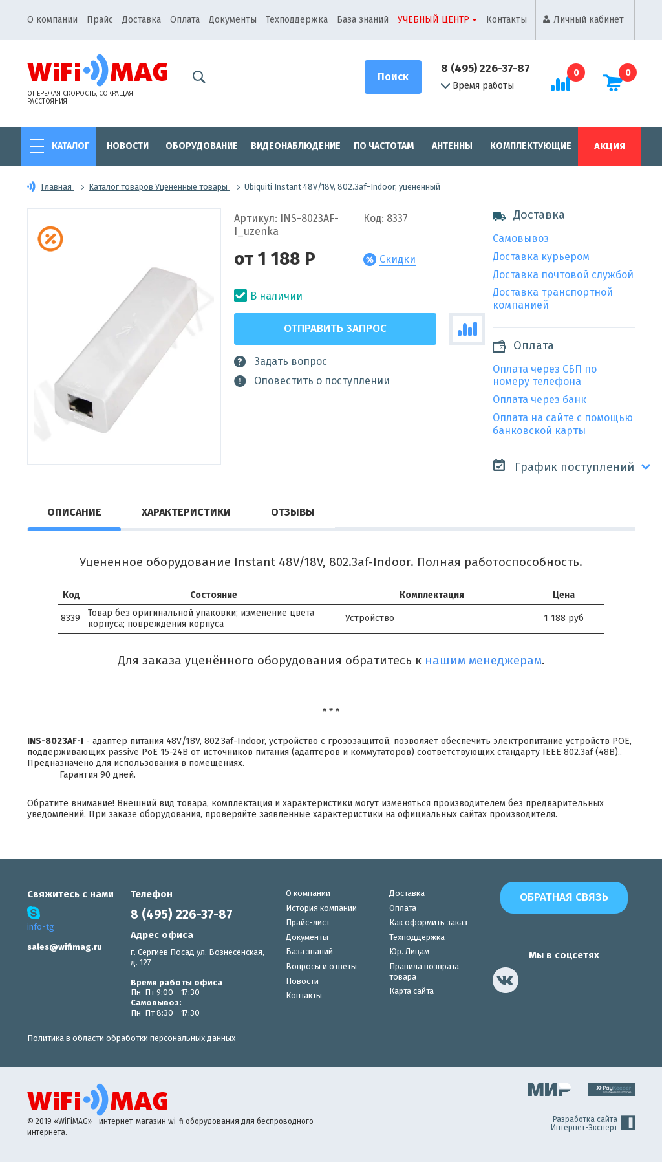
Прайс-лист (308, 922)
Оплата (185, 19)
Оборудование (202, 145)
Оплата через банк (539, 399)
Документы (233, 19)
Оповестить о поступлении (312, 381)
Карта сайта (411, 991)
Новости (128, 145)
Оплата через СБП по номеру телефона (545, 375)
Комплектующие (530, 145)
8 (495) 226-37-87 (485, 68)
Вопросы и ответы (321, 966)
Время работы (477, 86)
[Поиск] (393, 77)
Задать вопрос (280, 361)
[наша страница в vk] (505, 980)
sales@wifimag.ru (64, 947)
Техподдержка (297, 19)
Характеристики (186, 512)
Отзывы (293, 512)
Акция (609, 146)
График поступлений (563, 466)
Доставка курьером (541, 256)
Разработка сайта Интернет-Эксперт (593, 1123)
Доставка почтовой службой (563, 275)
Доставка (141, 19)
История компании (321, 908)
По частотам (384, 145)
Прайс (100, 19)
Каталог (70, 145)
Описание (74, 512)
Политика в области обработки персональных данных (131, 1038)
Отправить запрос (335, 328)
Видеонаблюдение (296, 145)
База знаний (363, 19)
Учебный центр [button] (433, 19)
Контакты (506, 19)
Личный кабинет (588, 19)
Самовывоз (521, 238)
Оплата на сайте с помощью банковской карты (563, 424)
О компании (52, 19)
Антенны (452, 145)
